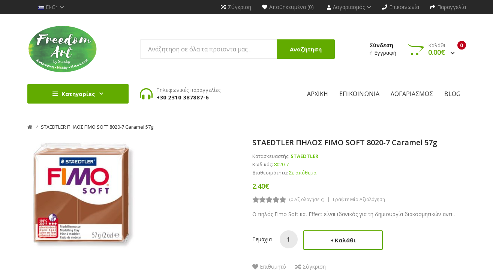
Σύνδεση (381, 45)
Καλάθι (345, 240)
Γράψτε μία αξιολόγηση (359, 199)
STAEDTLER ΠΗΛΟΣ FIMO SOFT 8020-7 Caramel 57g (97, 126)
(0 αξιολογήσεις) (306, 199)
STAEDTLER (304, 156)
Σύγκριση (314, 266)
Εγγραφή (385, 52)
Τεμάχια (262, 239)
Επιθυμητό (273, 266)
